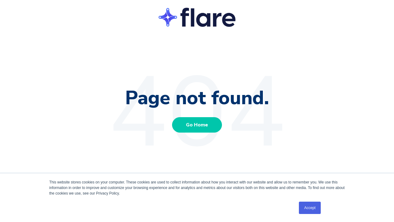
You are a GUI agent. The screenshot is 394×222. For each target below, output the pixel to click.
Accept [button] (310, 208)
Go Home (197, 124)
